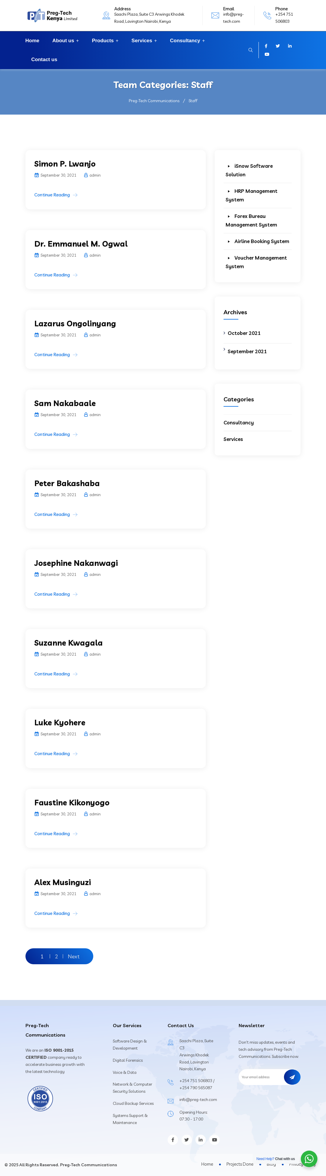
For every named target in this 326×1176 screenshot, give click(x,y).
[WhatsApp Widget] (309, 1159)
